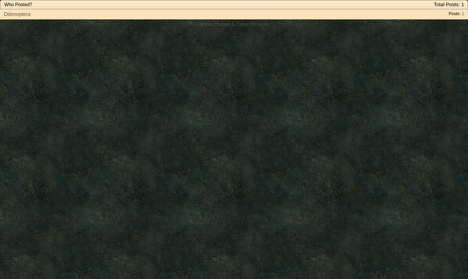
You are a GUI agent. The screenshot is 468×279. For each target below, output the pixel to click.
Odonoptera (17, 14)
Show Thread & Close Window (234, 24)
